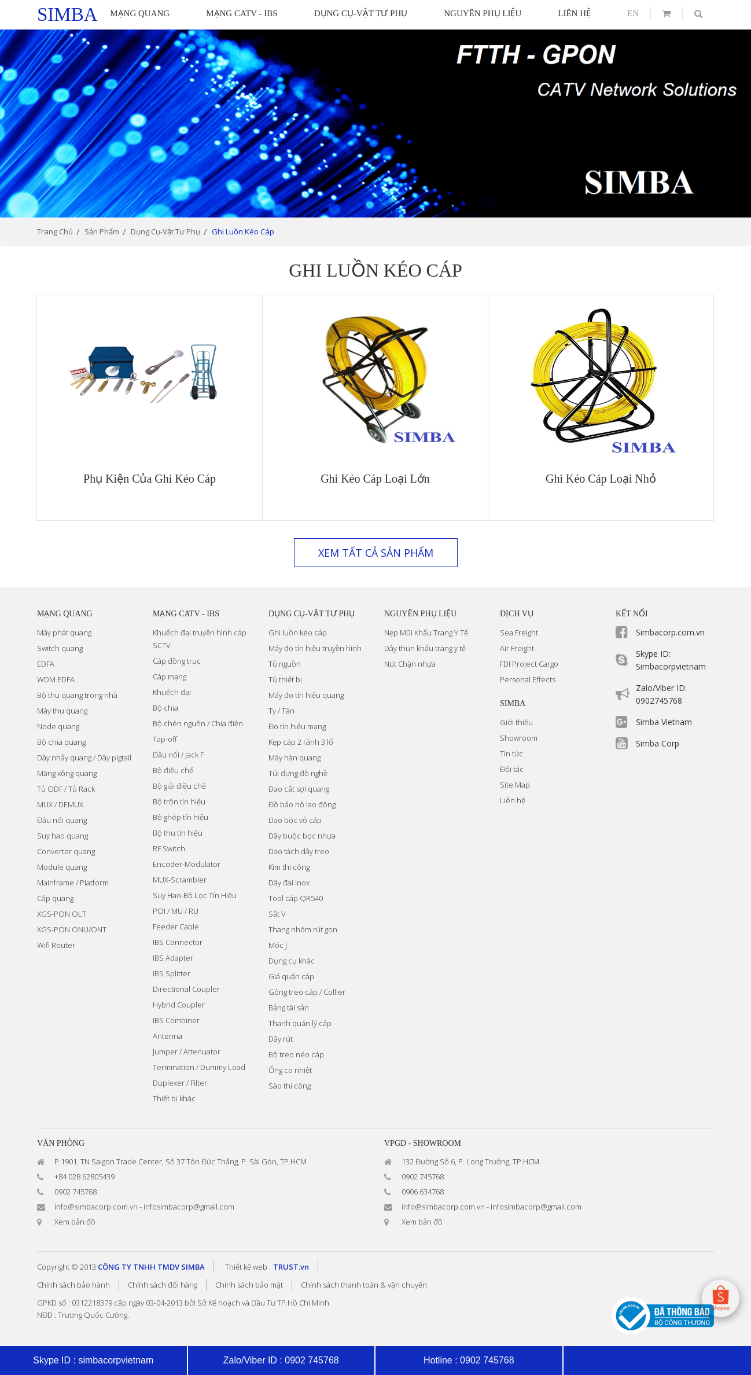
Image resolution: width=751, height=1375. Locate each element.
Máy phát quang (64, 632)
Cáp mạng (169, 676)
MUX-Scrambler (180, 879)
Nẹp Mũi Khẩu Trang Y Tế (426, 632)
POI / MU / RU (175, 911)
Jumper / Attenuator (186, 1051)
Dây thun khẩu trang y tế (425, 648)
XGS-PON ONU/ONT (71, 929)
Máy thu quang (62, 710)
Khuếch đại (172, 692)
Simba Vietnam (664, 721)
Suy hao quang (62, 835)
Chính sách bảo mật (249, 1285)
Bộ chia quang (61, 742)
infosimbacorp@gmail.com (188, 1206)
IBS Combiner (176, 1020)
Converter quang (66, 851)
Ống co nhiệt (290, 1070)
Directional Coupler (186, 989)
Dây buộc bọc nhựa (302, 835)
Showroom (519, 738)
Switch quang (60, 648)
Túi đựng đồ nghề (297, 773)
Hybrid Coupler (179, 1004)
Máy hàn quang (294, 757)
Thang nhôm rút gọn (302, 929)
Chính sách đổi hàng (162, 1285)
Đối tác (512, 769)
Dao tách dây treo (298, 851)
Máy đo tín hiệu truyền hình (315, 648)
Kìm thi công (289, 867)
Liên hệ (512, 800)
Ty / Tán (281, 710)
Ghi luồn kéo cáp (297, 632)
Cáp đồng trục (177, 661)
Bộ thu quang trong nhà (77, 695)
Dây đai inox (289, 882)
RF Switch (169, 848)
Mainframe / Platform (73, 882)
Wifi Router (56, 945)
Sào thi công (289, 1085)
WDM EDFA (56, 679)
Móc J (277, 945)
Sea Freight (519, 632)
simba (67, 14)
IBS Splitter (171, 973)
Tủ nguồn (284, 664)
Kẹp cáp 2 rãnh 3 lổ (300, 742)
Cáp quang (55, 898)
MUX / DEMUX (60, 804)
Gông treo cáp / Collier (306, 992)
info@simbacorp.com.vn (96, 1206)
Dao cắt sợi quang (298, 789)
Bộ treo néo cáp (296, 1054)
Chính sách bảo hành (73, 1285)
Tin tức (511, 753)
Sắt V (277, 914)
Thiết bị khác (174, 1098)
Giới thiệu (516, 722)
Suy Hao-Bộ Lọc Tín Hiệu (195, 895)
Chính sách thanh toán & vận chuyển (364, 1285)
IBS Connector (178, 942)
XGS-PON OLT (61, 914)
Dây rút (280, 1039)
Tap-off (165, 739)
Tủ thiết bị (285, 679)
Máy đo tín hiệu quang (306, 695)
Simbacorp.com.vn (670, 632)
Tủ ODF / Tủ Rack (66, 789)
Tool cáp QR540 (295, 898)
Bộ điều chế (173, 770)
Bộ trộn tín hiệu (179, 801)
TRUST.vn (291, 1267)
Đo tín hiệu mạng (297, 726)
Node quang (58, 726)
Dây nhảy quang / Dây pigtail (84, 757)
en (633, 13)
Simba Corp (657, 743)
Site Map (515, 785)
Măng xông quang (67, 773)
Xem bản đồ (74, 1221)
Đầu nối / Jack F (178, 754)
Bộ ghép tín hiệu (180, 817)
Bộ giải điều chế (179, 786)
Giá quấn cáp (291, 976)
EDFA (45, 664)
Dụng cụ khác (291, 960)
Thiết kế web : (248, 1267)
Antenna (167, 1036)
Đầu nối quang (62, 820)
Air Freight (517, 648)
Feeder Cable (176, 926)
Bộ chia (165, 708)
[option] (375, 124)
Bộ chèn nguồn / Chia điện (198, 723)
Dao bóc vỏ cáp (295, 820)
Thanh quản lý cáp (300, 1023)
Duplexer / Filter (180, 1083)
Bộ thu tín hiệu (178, 833)
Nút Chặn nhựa (410, 664)
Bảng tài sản (288, 1007)
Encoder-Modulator (186, 864)
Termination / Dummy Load (199, 1067)
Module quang (62, 867)
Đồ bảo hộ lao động (302, 804)
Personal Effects (527, 679)
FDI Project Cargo (529, 664)
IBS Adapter (173, 958)
